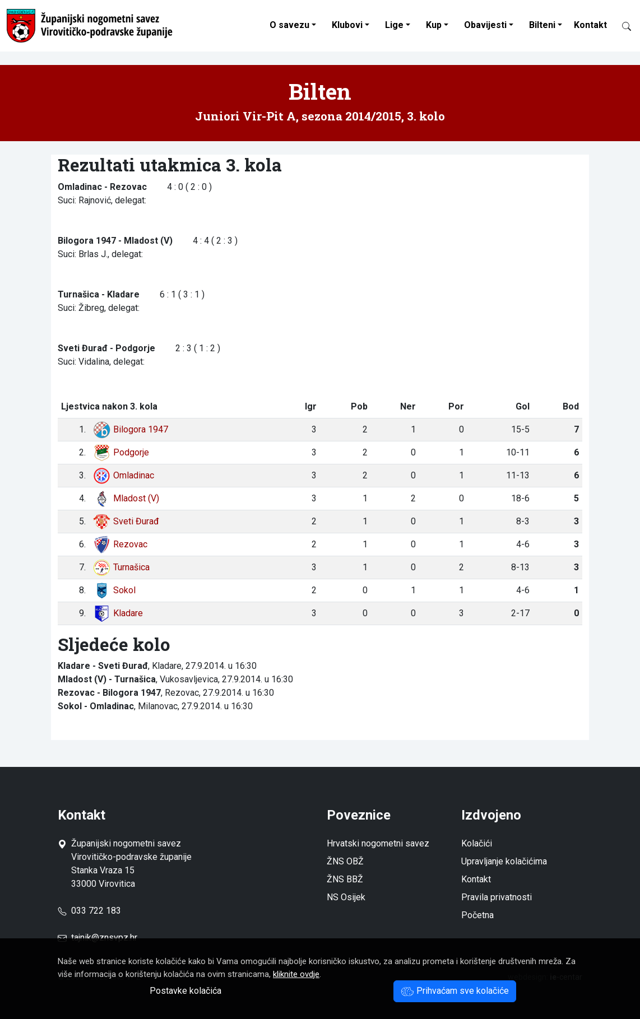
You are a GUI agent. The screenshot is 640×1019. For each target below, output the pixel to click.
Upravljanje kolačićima (504, 861)
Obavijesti (485, 25)
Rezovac (119, 544)
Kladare (117, 613)
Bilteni (542, 25)
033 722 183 (89, 910)
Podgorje (120, 452)
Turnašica (121, 567)
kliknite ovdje (296, 974)
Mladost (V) (125, 498)
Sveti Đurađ (125, 521)
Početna (477, 915)
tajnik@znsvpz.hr (104, 937)
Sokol (114, 590)
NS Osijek (346, 897)
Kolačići (476, 843)
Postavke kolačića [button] (185, 990)
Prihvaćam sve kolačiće (455, 990)
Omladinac (123, 475)
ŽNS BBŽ (345, 879)
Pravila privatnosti (496, 897)
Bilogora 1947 (130, 429)
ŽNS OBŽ (345, 861)
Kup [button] (434, 25)
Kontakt (590, 25)
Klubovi (347, 25)
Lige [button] (394, 25)
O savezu (289, 25)
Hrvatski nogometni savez (378, 843)
